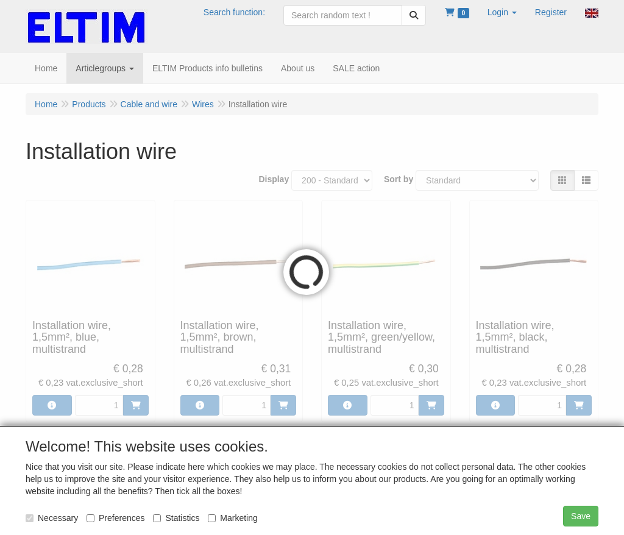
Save (580, 516)
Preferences (115, 518)
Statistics (176, 518)
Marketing (232, 518)
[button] (502, 12)
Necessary (52, 518)
